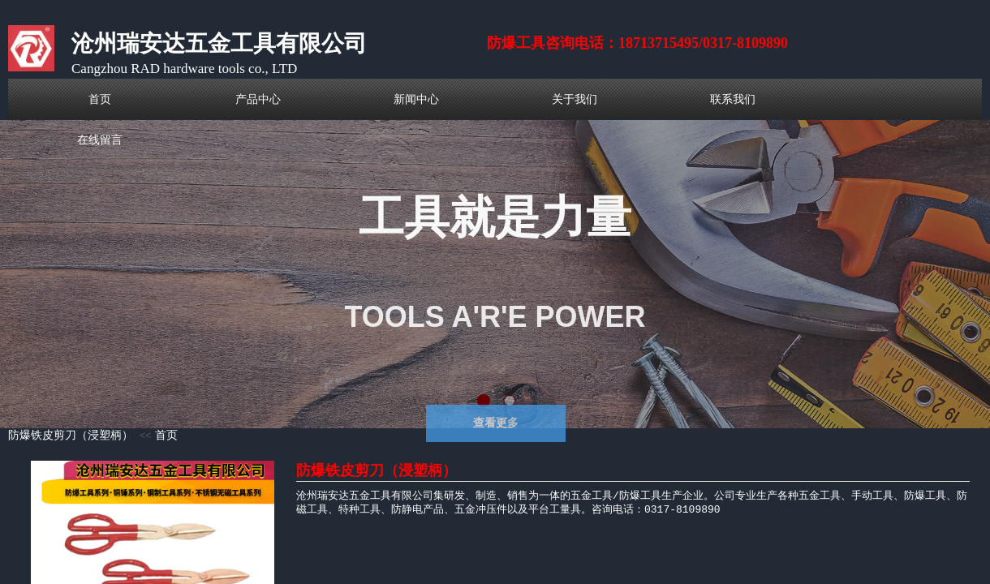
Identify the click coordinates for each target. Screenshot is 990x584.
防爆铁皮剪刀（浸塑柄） (70, 435)
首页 (166, 435)
